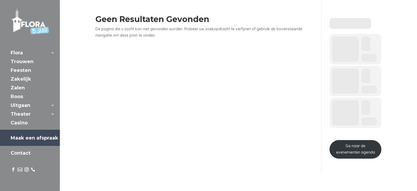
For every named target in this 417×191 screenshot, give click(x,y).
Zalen (18, 88)
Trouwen (22, 62)
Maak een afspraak (34, 138)
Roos (17, 97)
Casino (19, 123)
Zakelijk (21, 79)
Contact (21, 153)
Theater (21, 114)
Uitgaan (20, 105)
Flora (17, 53)
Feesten (21, 70)
